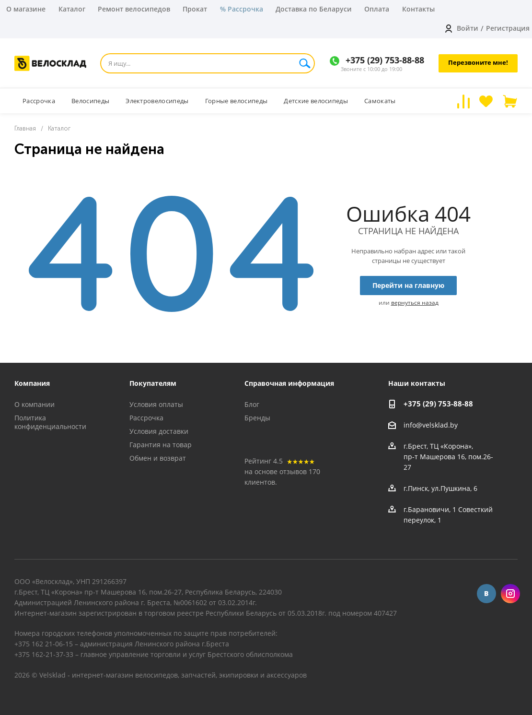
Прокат (195, 8)
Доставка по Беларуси (314, 8)
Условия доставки (158, 431)
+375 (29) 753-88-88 (385, 60)
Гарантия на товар (160, 444)
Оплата (376, 8)
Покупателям (152, 383)
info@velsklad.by (431, 424)
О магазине (26, 8)
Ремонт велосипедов (134, 8)
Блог (251, 404)
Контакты (418, 8)
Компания (32, 383)
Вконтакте (486, 593)
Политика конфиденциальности (50, 422)
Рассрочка (146, 417)
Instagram (510, 593)
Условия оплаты (156, 404)
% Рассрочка (241, 8)
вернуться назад (415, 302)
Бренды (257, 417)
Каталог (71, 8)
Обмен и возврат (157, 458)
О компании (34, 404)
